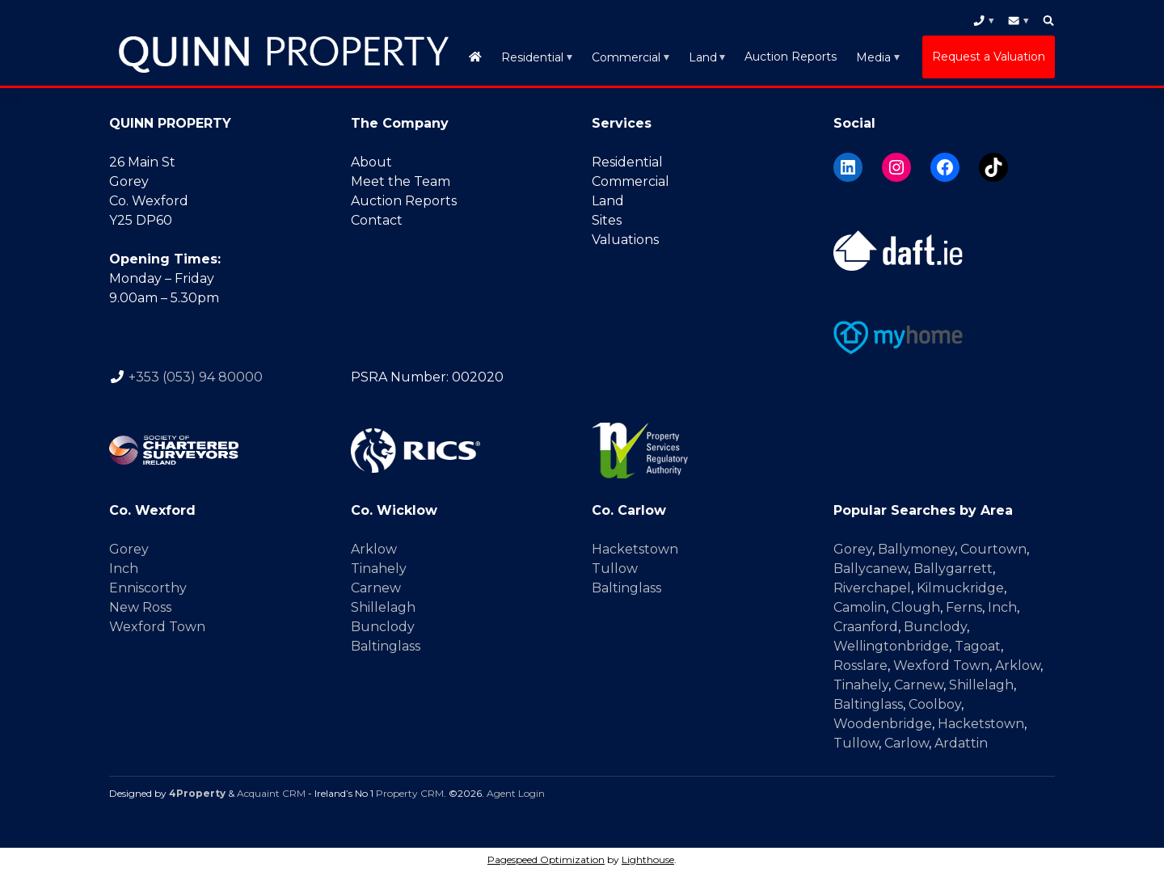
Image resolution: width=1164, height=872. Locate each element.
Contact (377, 220)
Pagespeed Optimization (546, 859)
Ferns (964, 607)
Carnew (376, 588)
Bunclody (383, 626)
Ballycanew (870, 568)
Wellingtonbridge (891, 646)
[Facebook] (944, 167)
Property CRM (410, 793)
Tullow (615, 568)
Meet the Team (400, 181)
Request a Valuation (988, 56)
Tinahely (379, 568)
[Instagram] (896, 167)
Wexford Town (157, 626)
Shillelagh (383, 607)
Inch (123, 568)
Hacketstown (635, 549)
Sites (607, 220)
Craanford (865, 626)
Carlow (906, 743)
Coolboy (935, 704)
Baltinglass (385, 646)
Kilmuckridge (960, 588)
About (371, 162)
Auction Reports (790, 56)
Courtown (993, 549)
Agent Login (516, 793)
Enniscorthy (148, 588)
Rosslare (860, 665)
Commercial (626, 57)
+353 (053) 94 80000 (196, 377)
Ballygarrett (953, 568)
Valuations (625, 239)
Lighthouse (648, 859)
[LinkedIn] (847, 167)
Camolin (859, 607)
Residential (532, 57)
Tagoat (978, 646)
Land (703, 57)
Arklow (374, 549)
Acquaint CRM (271, 793)
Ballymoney (916, 549)
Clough (916, 607)
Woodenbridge (882, 723)
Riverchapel (872, 588)
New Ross (140, 607)
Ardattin (961, 743)
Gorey (129, 549)
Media (873, 57)
